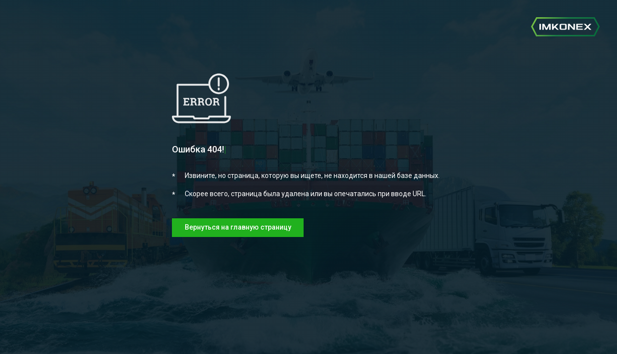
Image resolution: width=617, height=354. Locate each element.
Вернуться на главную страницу (238, 227)
